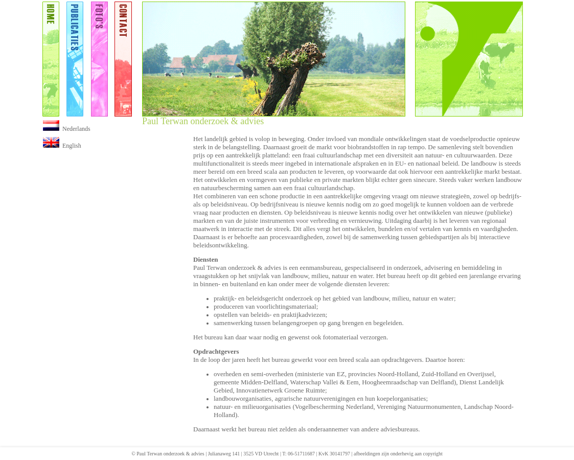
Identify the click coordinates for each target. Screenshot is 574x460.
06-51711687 (301, 453)
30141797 (340, 453)
